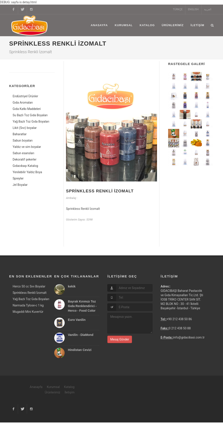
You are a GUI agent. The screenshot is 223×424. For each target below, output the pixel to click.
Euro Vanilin (77, 321)
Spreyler (18, 178)
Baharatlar (20, 134)
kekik (72, 288)
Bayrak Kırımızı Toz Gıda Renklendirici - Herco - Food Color (82, 307)
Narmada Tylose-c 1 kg (28, 307)
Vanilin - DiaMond (80, 336)
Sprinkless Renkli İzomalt (100, 192)
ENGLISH (193, 9)
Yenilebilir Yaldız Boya (27, 172)
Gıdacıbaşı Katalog (25, 166)
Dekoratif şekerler (24, 159)
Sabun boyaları (23, 140)
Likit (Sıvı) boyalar (25, 128)
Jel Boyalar (20, 184)
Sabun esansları (23, 153)
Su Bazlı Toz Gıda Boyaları (30, 115)
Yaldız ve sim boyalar (27, 147)
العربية (207, 9)
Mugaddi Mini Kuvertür (28, 313)
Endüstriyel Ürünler (25, 96)
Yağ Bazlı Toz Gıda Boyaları (31, 121)
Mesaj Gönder (119, 341)
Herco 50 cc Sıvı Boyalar (29, 288)
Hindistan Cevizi (79, 351)
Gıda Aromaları (23, 102)
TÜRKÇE (177, 9)
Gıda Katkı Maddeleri (27, 109)
